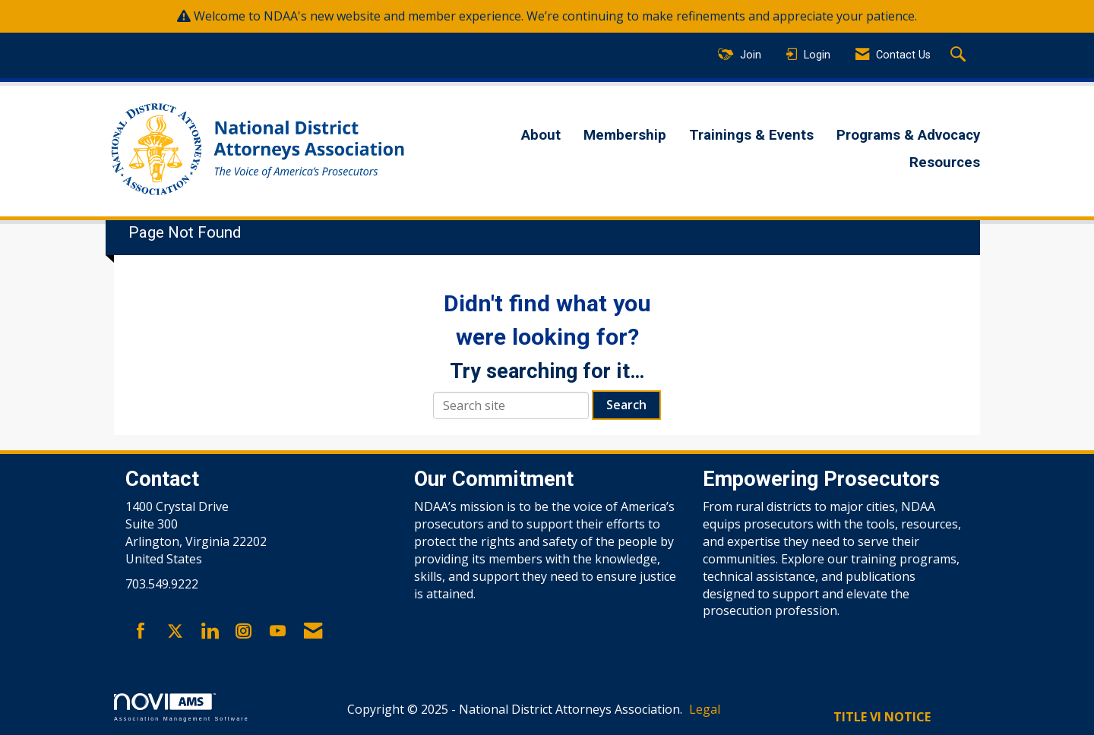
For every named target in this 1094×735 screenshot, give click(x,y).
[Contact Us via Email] (313, 632)
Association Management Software (181, 707)
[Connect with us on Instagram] (243, 632)
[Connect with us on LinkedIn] (209, 632)
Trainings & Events (751, 135)
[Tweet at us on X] (175, 632)
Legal (704, 709)
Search (626, 404)
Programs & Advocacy (908, 135)
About (541, 135)
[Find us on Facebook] (141, 632)
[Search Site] (959, 55)
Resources (944, 162)
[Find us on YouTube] (277, 632)
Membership (624, 135)
